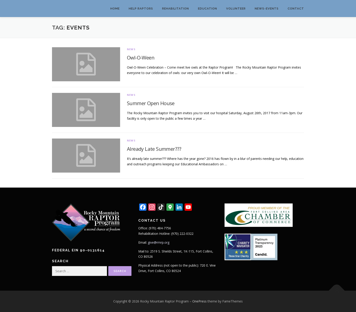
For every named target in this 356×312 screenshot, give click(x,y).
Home (115, 8)
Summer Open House (151, 103)
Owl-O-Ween (140, 57)
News (131, 49)
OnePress (199, 301)
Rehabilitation (175, 8)
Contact (296, 8)
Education (207, 8)
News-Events (267, 8)
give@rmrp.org (158, 242)
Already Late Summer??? (154, 148)
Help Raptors (141, 8)
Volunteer (236, 8)
